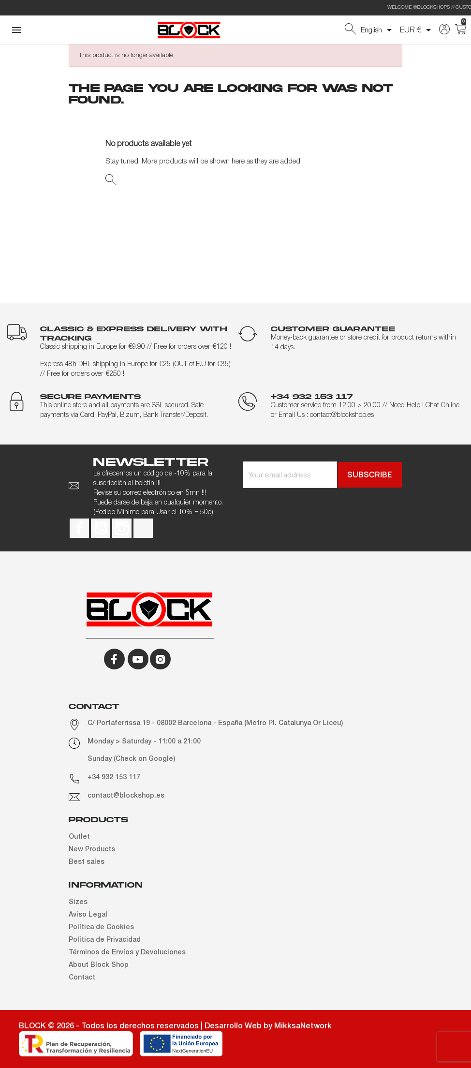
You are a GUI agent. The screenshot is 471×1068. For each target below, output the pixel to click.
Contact (82, 978)
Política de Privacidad (105, 940)
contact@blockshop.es (126, 796)
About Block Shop (99, 965)
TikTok (143, 528)
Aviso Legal (88, 915)
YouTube (100, 528)
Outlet (79, 837)
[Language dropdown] (378, 30)
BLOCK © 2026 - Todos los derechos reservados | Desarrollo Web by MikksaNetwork (175, 1026)
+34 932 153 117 (114, 777)
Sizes (78, 902)
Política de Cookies (101, 927)
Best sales (86, 862)
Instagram (122, 528)
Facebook (79, 528)
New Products (92, 849)
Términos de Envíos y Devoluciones (127, 952)
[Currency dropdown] (417, 30)
